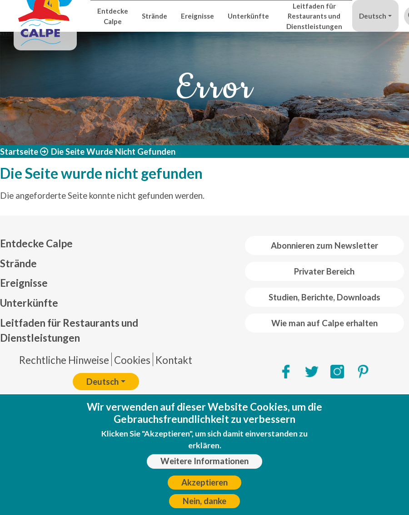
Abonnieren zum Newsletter (324, 245)
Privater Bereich (324, 271)
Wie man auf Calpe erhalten (324, 323)
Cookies (132, 360)
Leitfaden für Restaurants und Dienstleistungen (314, 16)
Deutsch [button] (372, 16)
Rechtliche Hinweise (64, 360)
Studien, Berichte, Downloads (324, 297)
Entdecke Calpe (112, 16)
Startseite (19, 152)
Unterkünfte (248, 16)
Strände (154, 16)
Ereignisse (197, 16)
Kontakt (173, 360)
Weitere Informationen (204, 466)
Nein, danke (204, 506)
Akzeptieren (204, 487)
